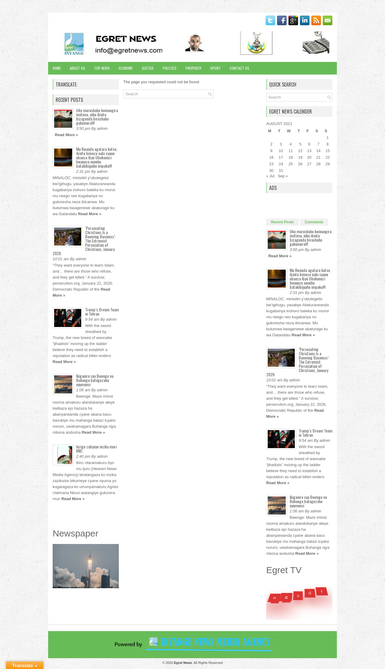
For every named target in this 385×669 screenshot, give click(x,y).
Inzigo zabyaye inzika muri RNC (96, 448)
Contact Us (239, 68)
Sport (215, 68)
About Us (77, 68)
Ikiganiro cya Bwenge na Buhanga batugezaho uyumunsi (94, 380)
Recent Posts (282, 222)
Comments (314, 222)
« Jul (270, 176)
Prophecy (193, 68)
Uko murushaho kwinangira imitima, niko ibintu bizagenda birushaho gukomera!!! (97, 116)
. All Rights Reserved (198, 662)
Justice (148, 68)
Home (57, 68)
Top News (102, 68)
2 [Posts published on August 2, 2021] (271, 144)
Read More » (66, 135)
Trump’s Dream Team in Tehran (102, 311)
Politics (170, 68)
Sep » (283, 176)
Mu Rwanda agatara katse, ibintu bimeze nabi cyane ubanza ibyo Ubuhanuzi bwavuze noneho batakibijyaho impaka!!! (96, 157)
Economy (126, 68)
